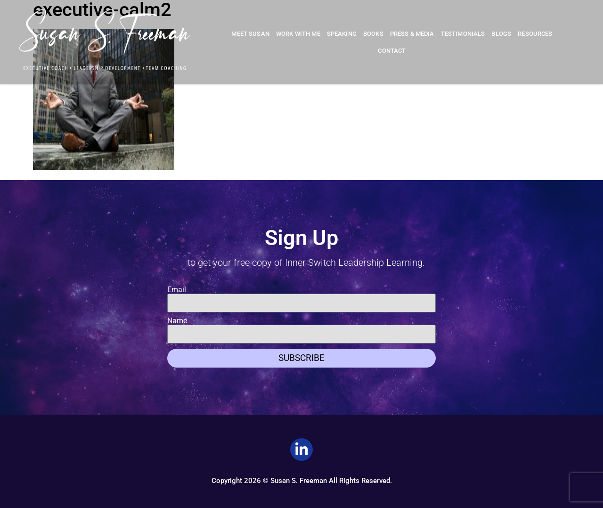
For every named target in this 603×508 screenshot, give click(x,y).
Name (177, 321)
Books (373, 33)
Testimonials (463, 33)
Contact (392, 50)
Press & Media (412, 33)
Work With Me (298, 33)
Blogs (501, 33)
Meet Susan (250, 33)
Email (176, 290)
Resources (535, 33)
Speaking (342, 33)
